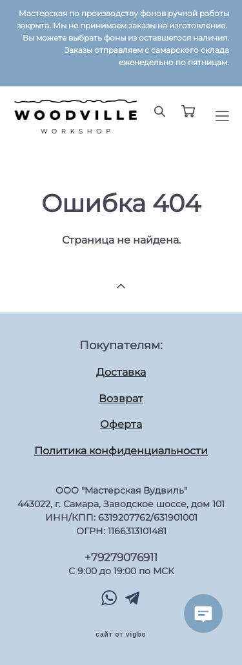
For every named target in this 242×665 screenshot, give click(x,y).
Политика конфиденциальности (121, 451)
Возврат (121, 398)
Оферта (121, 424)
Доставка (121, 372)
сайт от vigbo (121, 634)
